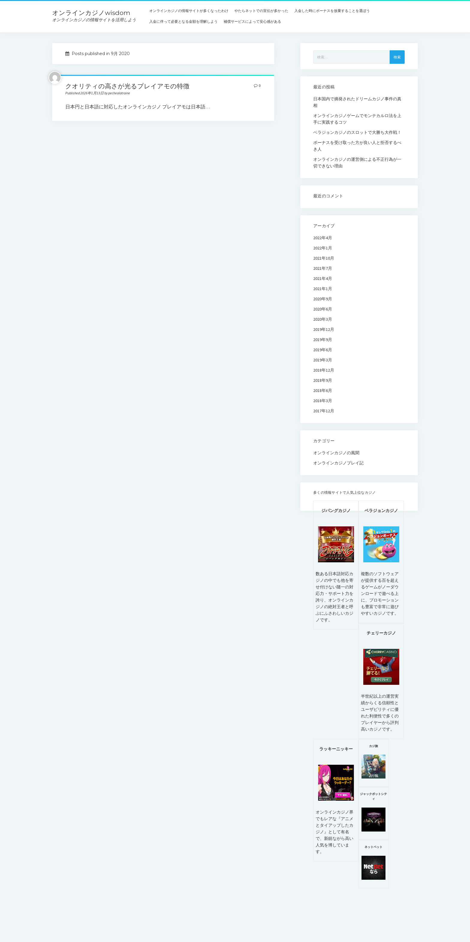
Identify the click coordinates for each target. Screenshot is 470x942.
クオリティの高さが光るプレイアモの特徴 (127, 86)
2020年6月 (322, 309)
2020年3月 (322, 319)
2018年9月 (322, 380)
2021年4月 (322, 278)
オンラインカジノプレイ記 (338, 463)
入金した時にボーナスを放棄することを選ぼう (332, 10)
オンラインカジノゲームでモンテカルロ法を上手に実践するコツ (357, 119)
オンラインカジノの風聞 (336, 452)
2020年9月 (322, 299)
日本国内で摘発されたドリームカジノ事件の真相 (357, 102)
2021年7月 (322, 268)
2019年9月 (322, 339)
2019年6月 (322, 349)
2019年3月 (322, 360)
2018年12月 (323, 370)
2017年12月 (323, 411)
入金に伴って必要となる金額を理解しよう (183, 21)
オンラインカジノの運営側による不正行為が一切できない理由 (357, 163)
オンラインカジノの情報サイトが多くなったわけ (188, 10)
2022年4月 (322, 237)
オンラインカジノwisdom (91, 12)
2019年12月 (323, 329)
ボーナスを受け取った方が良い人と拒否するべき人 (357, 146)
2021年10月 (323, 258)
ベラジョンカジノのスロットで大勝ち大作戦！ (357, 132)
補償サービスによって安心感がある (252, 21)
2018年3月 (322, 400)
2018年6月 (322, 390)
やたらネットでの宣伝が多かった (261, 10)
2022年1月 (322, 248)
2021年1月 (322, 288)
